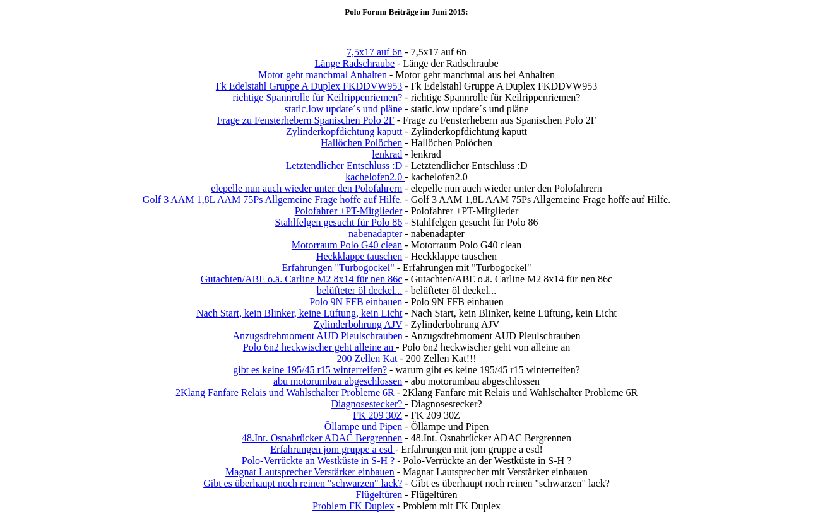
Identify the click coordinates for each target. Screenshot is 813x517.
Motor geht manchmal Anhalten (322, 74)
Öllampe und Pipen (364, 426)
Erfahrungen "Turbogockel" (338, 267)
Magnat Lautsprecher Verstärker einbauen (310, 472)
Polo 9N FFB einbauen (355, 301)
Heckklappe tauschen (359, 256)
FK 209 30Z (377, 415)
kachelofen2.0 (375, 176)
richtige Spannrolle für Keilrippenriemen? (318, 97)
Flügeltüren (380, 494)
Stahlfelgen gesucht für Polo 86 (339, 222)
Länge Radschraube (355, 63)
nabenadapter (375, 233)
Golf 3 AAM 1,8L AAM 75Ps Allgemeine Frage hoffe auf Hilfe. (274, 199)
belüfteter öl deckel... (360, 290)
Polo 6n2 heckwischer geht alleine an (319, 347)
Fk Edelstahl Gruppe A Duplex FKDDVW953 (309, 86)
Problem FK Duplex (353, 506)
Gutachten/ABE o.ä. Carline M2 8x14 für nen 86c (301, 279)
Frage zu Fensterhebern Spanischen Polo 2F (305, 120)
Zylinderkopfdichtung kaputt (344, 131)
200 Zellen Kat (368, 358)
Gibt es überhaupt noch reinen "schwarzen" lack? (302, 483)
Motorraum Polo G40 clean (347, 245)
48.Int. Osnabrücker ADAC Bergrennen (322, 438)
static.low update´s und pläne (344, 108)
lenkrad (387, 154)
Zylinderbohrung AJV (358, 324)
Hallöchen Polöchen (361, 142)
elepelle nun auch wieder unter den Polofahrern (306, 188)
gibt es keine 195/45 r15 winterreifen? (310, 369)
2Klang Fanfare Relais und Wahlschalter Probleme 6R (285, 392)
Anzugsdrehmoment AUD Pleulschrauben (317, 335)
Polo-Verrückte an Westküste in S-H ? (318, 460)
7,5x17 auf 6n (374, 52)
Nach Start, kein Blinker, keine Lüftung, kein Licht (299, 313)
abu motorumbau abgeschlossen (337, 381)
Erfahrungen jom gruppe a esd (332, 449)
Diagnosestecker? (368, 403)
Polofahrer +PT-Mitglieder (349, 211)
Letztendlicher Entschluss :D (343, 165)
